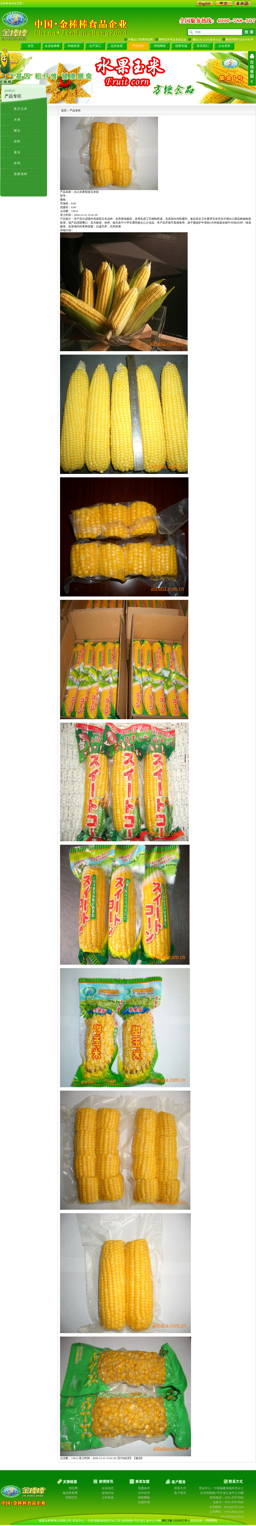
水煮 (17, 119)
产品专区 (138, 46)
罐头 (17, 130)
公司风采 (108, 1497)
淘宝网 (73, 1488)
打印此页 (124, 1458)
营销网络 (160, 46)
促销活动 (108, 1492)
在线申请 (144, 1502)
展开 (252, 68)
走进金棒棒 (52, 46)
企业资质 (224, 46)
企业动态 (108, 1488)
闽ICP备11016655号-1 (176, 1520)
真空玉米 (20, 108)
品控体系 (117, 46)
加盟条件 (144, 1488)
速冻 (17, 152)
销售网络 (144, 1497)
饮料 (17, 141)
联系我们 (203, 46)
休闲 (17, 163)
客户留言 (180, 1492)
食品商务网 (70, 1492)
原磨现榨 (20, 174)
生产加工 (95, 46)
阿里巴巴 (72, 1497)
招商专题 (181, 46)
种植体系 (74, 46)
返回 (138, 1458)
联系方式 (180, 1488)
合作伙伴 (144, 1492)
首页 (31, 46)
